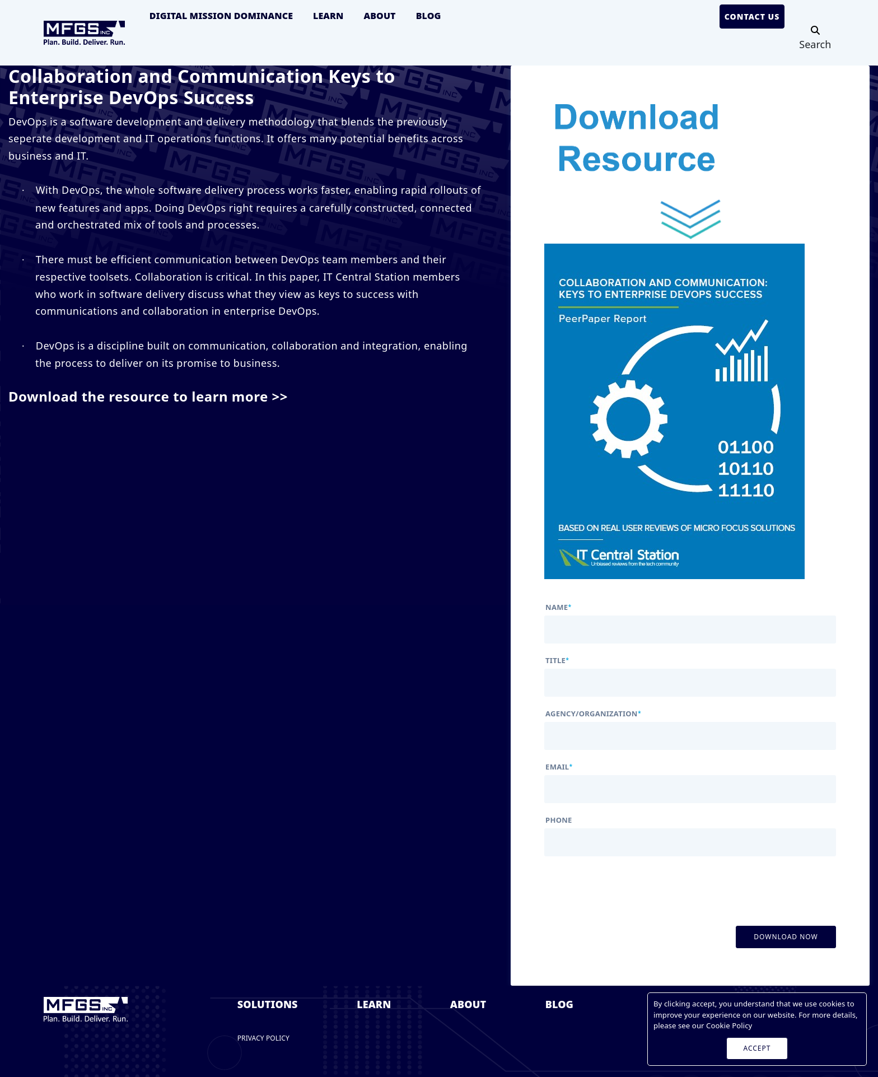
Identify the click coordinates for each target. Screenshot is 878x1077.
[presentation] (629, 885)
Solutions (267, 1004)
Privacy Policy (263, 1038)
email (558, 767)
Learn (328, 16)
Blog (428, 16)
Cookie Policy (729, 1025)
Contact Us (752, 16)
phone (558, 820)
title (557, 660)
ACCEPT (757, 1048)
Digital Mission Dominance (221, 16)
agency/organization (593, 713)
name (558, 607)
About (379, 16)
